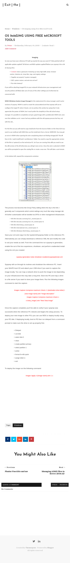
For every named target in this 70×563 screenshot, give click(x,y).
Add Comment (10, 49)
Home (7, 29)
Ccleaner (14, 71)
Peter (9, 45)
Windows (15, 29)
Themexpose (31, 548)
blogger (46, 485)
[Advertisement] (35, 398)
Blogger (50, 548)
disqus (54, 485)
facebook (63, 485)
